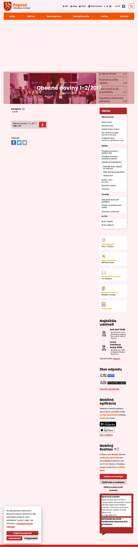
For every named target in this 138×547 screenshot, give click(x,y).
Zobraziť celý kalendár (110, 341)
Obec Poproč (67, 541)
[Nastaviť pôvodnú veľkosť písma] (107, 6)
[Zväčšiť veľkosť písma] (110, 6)
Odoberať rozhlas (113, 428)
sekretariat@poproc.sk (124, 527)
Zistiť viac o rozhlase (113, 434)
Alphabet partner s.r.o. (36, 541)
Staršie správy (108, 482)
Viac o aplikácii (106, 387)
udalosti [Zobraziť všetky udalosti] (116, 310)
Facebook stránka (122, 530)
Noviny (15, 64)
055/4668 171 (119, 524)
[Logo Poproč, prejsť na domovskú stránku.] (17, 6)
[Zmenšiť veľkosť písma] (105, 6)
